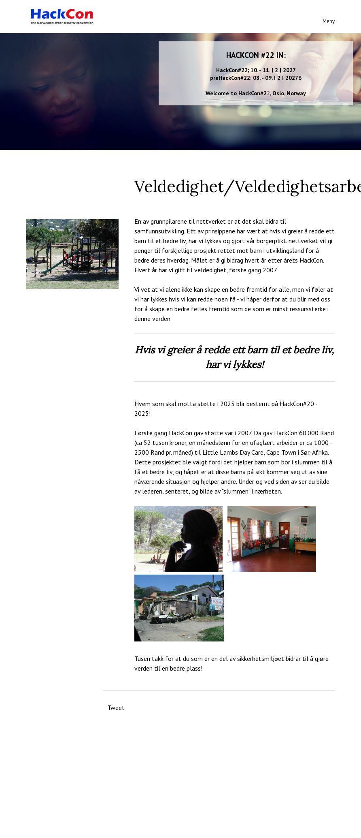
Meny (329, 21)
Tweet (116, 707)
